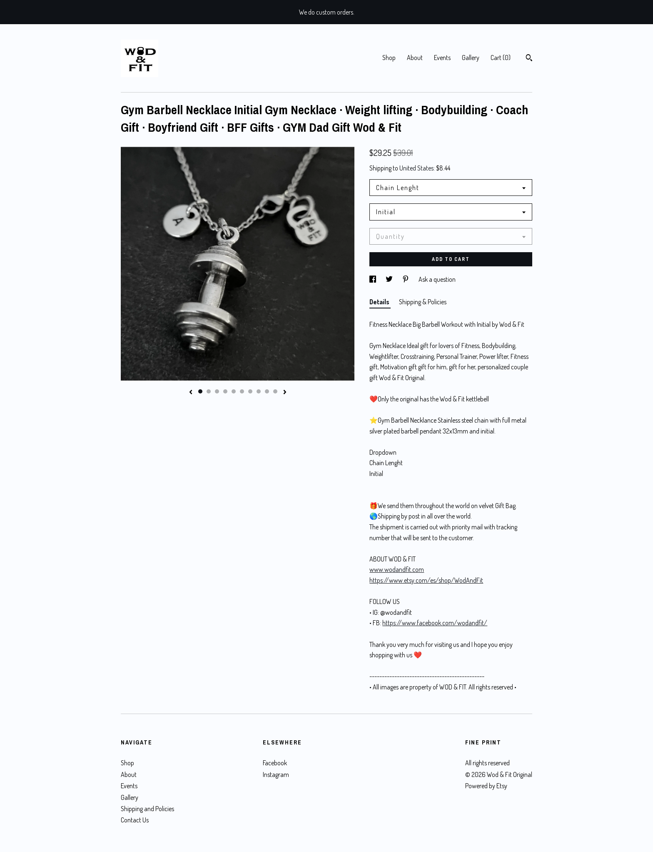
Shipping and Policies (147, 808)
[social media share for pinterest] (406, 279)
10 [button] (275, 391)
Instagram (276, 774)
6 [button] (242, 391)
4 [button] (225, 391)
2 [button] (209, 391)
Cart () (501, 57)
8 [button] (259, 391)
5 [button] (234, 391)
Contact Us (135, 820)
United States (416, 168)
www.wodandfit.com (396, 569)
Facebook (275, 763)
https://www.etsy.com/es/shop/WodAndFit (426, 580)
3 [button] (217, 391)
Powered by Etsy (486, 786)
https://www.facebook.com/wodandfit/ (434, 623)
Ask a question (437, 279)
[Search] (529, 58)
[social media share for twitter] (390, 279)
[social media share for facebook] (373, 279)
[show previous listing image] (191, 393)
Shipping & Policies (422, 302)
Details (380, 302)
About (415, 57)
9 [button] (267, 391)
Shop (389, 57)
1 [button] (200, 391)
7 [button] (250, 391)
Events (442, 57)
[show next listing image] (285, 393)
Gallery (470, 57)
